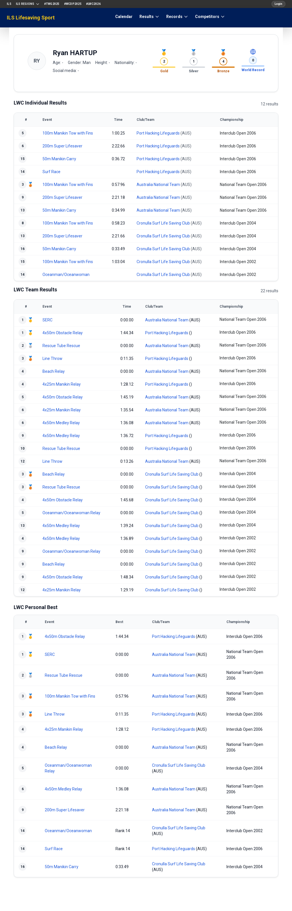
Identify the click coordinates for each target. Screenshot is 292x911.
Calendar (124, 16)
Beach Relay (53, 371)
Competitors (210, 16)
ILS (9, 3)
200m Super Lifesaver (62, 146)
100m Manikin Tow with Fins (67, 133)
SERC (47, 320)
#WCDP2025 (73, 3)
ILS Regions (28, 4)
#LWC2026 (93, 3)
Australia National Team (158, 184)
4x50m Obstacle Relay (62, 333)
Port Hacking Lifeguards (158, 133)
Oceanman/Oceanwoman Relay (71, 512)
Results (149, 16)
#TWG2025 (52, 3)
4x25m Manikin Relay (61, 384)
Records (177, 16)
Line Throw (52, 358)
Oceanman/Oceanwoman (66, 274)
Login (278, 3)
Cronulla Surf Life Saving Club (163, 223)
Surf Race (51, 171)
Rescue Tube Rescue (61, 345)
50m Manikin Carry (59, 159)
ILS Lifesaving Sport (31, 18)
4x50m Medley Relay (61, 423)
